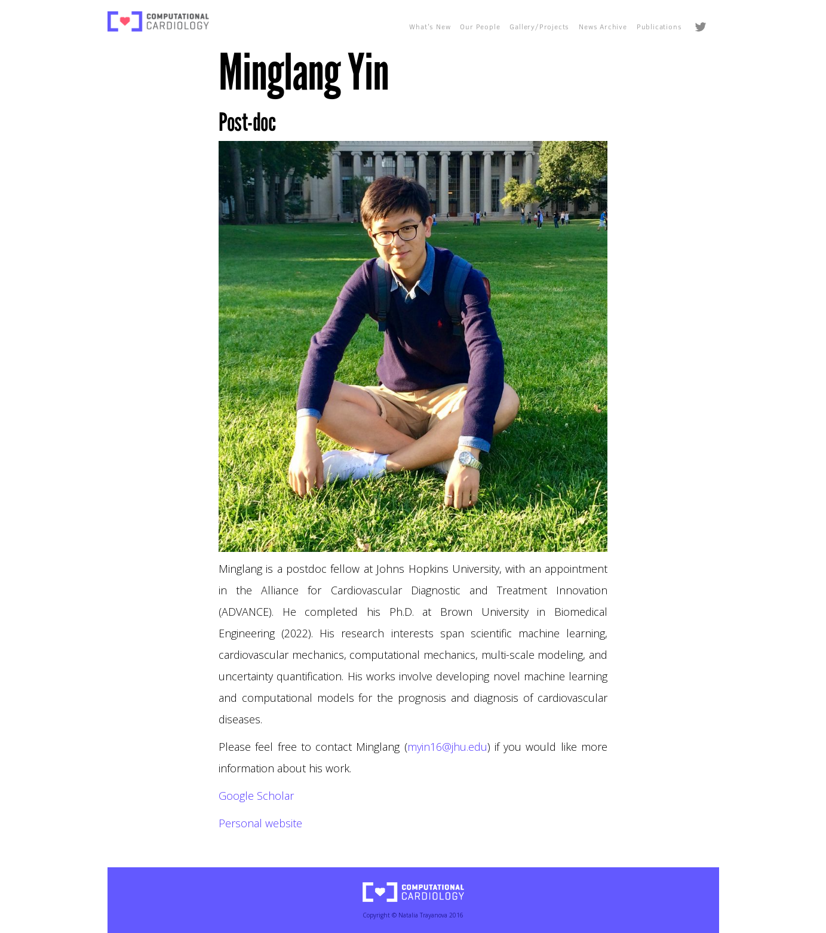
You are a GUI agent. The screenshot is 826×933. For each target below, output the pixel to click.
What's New (429, 27)
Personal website (260, 823)
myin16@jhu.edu (447, 746)
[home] (158, 21)
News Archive (603, 27)
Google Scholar (256, 795)
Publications (659, 27)
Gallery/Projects (539, 27)
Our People (480, 27)
